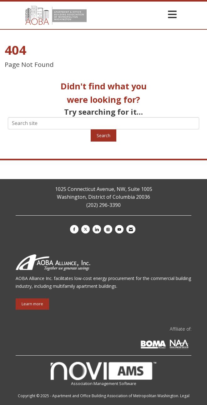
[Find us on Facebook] (74, 229)
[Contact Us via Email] (130, 229)
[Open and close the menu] (133, 14)
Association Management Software (103, 374)
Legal (184, 395)
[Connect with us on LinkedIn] (97, 229)
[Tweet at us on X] (85, 229)
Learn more (32, 304)
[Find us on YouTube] (119, 229)
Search (103, 135)
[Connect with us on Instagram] (108, 229)
